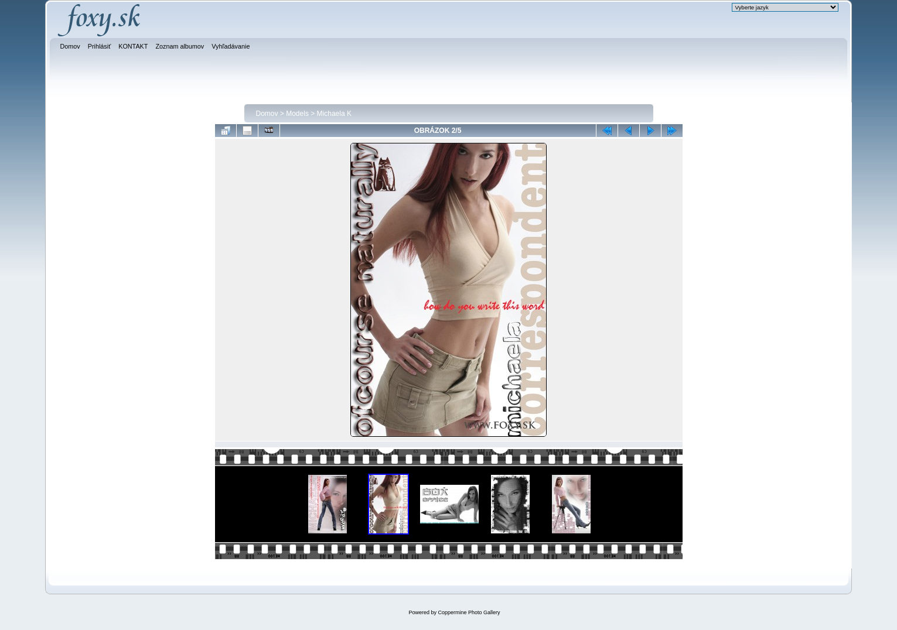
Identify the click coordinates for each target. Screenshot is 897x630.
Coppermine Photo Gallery (469, 612)
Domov (267, 113)
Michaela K (334, 113)
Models (297, 113)
